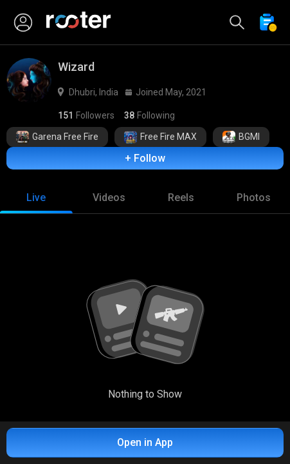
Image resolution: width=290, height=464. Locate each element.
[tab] (36, 197)
